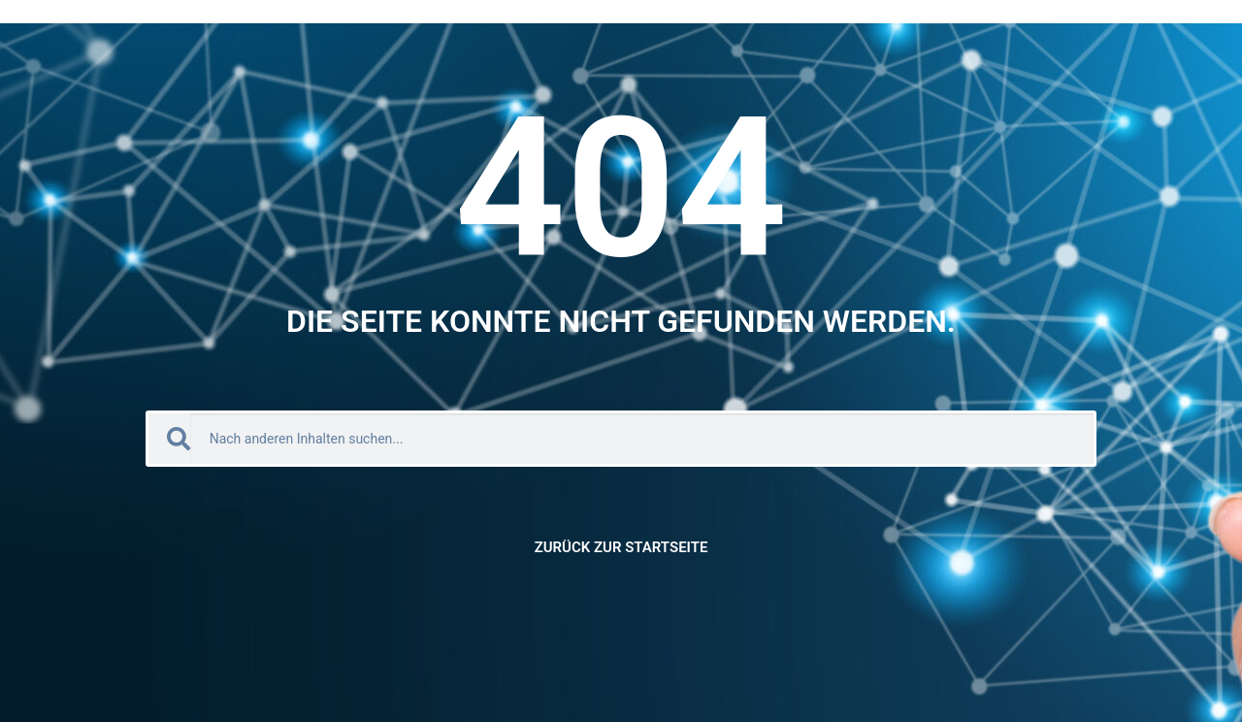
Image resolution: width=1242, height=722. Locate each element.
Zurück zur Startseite (621, 547)
